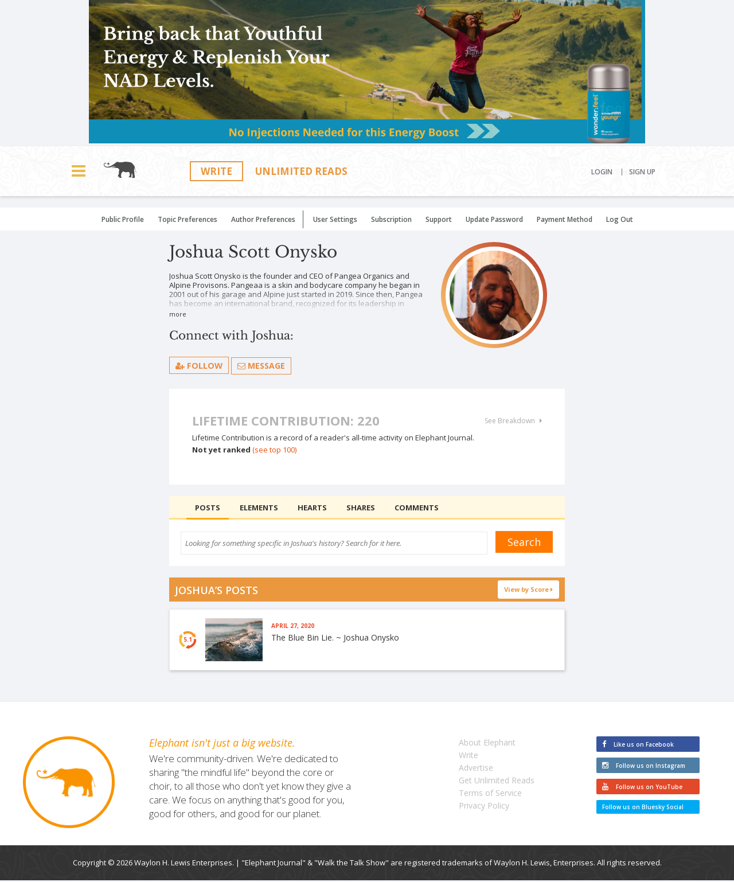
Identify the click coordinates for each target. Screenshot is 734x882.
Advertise (476, 769)
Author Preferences (263, 219)
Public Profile (122, 219)
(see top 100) (274, 449)
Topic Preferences (187, 219)
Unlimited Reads (301, 171)
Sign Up (642, 172)
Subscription (391, 219)
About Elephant (487, 744)
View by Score (529, 589)
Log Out (619, 219)
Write (216, 171)
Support (438, 219)
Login (601, 172)
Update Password (494, 219)
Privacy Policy (484, 807)
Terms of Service (490, 794)
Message (262, 365)
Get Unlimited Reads (496, 781)
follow (199, 365)
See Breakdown (513, 420)
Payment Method (564, 219)
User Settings (335, 219)
